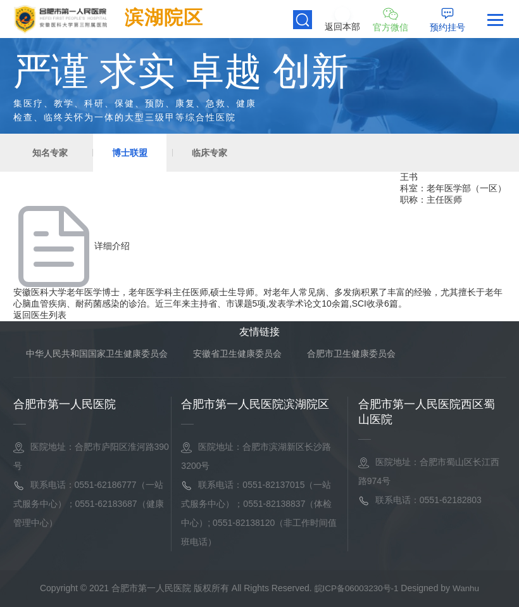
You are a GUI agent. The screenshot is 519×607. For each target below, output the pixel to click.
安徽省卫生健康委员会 (237, 353)
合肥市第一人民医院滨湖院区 (255, 404)
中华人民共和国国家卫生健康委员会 (97, 353)
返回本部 (342, 27)
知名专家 (50, 153)
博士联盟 (129, 153)
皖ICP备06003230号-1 (357, 588)
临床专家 (209, 153)
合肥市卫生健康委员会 (351, 353)
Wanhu (468, 588)
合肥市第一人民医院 (64, 404)
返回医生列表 (39, 315)
